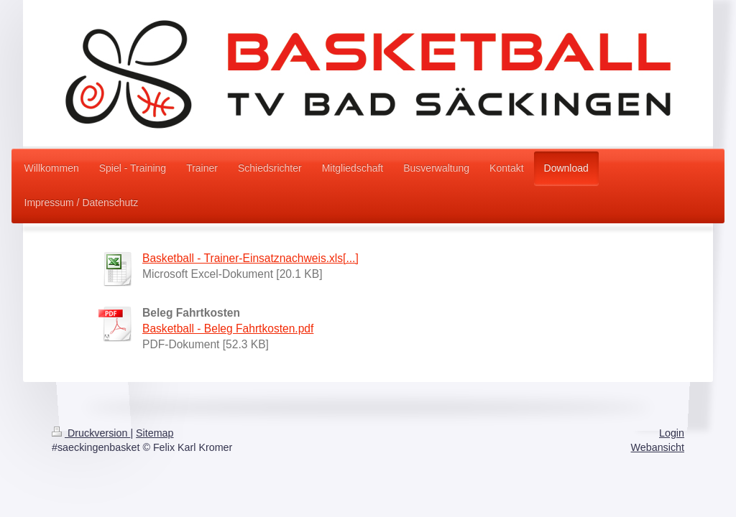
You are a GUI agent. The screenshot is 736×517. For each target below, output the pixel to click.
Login (671, 433)
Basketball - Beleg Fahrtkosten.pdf (227, 328)
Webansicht (657, 447)
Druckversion (91, 433)
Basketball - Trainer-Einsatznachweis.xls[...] (250, 258)
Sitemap (154, 433)
